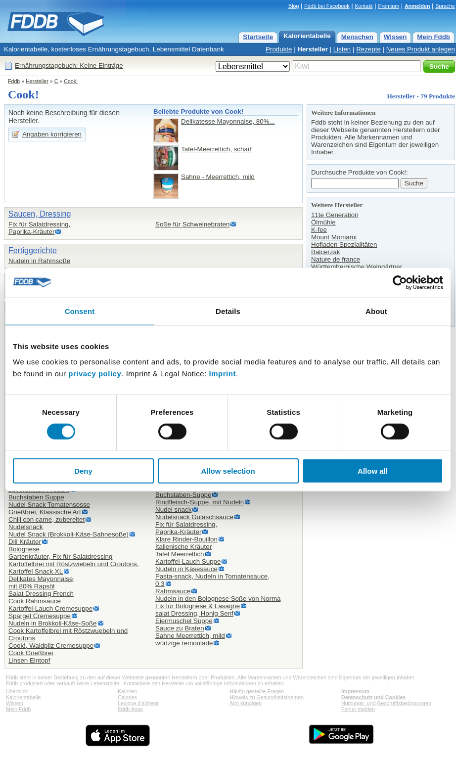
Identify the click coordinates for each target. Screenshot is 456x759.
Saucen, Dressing (39, 214)
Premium (388, 6)
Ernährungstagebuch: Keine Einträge (69, 65)
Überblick (17, 691)
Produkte (279, 49)
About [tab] (376, 311)
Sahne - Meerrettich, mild (218, 176)
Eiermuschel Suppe (184, 621)
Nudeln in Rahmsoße (39, 261)
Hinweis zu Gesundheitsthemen (266, 697)
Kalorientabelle (307, 36)
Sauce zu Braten (179, 628)
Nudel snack (173, 509)
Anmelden (417, 6)
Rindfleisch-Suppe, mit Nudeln (199, 502)
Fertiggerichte (32, 250)
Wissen (395, 37)
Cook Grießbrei (30, 653)
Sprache (445, 6)
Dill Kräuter (24, 541)
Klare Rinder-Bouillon (186, 539)
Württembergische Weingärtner (356, 266)
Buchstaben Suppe (36, 497)
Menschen (357, 37)
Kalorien (127, 691)
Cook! (71, 81)
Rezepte (368, 49)
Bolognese (24, 549)
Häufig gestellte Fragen (256, 691)
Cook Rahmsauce (34, 601)
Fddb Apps (130, 709)
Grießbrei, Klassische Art (44, 512)
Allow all (373, 471)
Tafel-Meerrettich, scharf (216, 149)
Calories (127, 697)
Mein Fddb (433, 37)
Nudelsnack (25, 527)
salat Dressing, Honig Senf (194, 613)
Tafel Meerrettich (179, 554)
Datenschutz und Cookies (373, 697)
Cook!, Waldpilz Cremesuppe (50, 645)
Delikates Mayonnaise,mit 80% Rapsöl (41, 582)
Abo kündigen (245, 703)
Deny (83, 471)
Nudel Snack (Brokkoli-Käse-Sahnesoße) (68, 534)
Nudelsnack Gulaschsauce (194, 517)
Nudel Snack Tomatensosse (49, 504)
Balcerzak (325, 252)
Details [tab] (228, 311)
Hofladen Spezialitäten (344, 244)
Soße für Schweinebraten (192, 224)
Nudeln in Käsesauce (186, 569)
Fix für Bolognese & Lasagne (197, 606)
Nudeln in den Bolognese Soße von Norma (217, 598)
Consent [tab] (80, 311)
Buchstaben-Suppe (183, 494)
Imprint (222, 373)
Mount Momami (334, 237)
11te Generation (335, 215)
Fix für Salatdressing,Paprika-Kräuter (39, 228)
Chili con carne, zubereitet (46, 519)
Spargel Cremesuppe (39, 616)
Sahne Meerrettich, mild (190, 635)
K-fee (319, 229)
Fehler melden (358, 709)
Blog (293, 6)
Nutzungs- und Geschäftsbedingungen (386, 703)
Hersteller (312, 49)
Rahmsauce (172, 591)
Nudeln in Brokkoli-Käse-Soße (52, 623)
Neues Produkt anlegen (420, 49)
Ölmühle (323, 222)
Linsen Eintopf (29, 660)
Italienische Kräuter (183, 546)
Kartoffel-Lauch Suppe (188, 561)
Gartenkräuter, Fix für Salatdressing (60, 556)
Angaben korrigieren (52, 134)
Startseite (258, 37)
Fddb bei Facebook (326, 6)
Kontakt (363, 6)
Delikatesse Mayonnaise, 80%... (228, 121)
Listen (342, 49)
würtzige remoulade (184, 643)
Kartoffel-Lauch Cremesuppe (50, 608)
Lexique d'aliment (138, 703)
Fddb (14, 81)
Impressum (355, 691)
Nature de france (335, 259)
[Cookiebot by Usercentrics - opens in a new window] (400, 282)
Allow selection (228, 471)
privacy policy (94, 373)
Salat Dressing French (41, 593)
